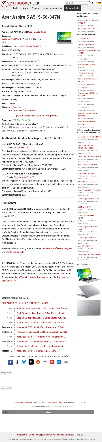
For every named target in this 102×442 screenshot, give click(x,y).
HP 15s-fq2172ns (84, 107)
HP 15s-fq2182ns (84, 102)
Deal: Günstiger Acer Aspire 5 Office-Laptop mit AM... (41, 318)
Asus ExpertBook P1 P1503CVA (89, 190)
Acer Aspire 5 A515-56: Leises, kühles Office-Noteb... (41, 322)
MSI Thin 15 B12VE (85, 207)
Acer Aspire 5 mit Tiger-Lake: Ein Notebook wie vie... (41, 346)
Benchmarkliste (16, 252)
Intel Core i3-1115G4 (11, 39)
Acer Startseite (15, 107)
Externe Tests (72, 8)
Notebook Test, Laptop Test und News (30, 403)
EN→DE (24, 147)
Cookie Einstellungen (61, 434)
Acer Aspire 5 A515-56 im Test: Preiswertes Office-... (41, 327)
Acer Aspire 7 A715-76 (86, 173)
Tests (15, 8)
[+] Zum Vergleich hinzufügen (30, 115)
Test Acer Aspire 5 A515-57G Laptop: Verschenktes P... (42, 332)
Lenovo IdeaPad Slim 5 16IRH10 (89, 137)
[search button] (90, 2)
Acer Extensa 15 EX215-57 (87, 182)
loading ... (6, 412)
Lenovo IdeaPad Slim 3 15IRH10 (89, 156)
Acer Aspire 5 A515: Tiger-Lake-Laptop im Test (38, 351)
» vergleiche (51, 115)
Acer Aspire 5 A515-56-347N (15, 303)
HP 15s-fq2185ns (84, 39)
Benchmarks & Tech (52, 8)
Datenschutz (35, 434)
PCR (16, 147)
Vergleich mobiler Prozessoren (34, 277)
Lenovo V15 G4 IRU (85, 246)
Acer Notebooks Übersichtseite (22, 110)
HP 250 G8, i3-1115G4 (86, 73)
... (99, 8)
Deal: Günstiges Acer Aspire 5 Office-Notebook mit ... (41, 313)
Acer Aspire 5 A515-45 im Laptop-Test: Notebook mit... (42, 341)
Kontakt (46, 434)
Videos (35, 8)
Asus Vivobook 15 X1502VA (88, 165)
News (25, 8)
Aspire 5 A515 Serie (36, 32)
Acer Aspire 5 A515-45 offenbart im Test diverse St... (41, 337)
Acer (60, 403)
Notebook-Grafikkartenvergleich (58, 248)
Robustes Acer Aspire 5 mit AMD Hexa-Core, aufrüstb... (42, 308)
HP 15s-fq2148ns (84, 87)
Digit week (19, 177)
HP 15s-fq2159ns (84, 59)
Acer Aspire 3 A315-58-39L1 (88, 29)
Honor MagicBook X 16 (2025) (88, 199)
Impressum (22, 434)
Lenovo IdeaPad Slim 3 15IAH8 (89, 255)
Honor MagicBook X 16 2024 (88, 238)
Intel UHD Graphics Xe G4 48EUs (27, 46)
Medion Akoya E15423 (86, 45)
